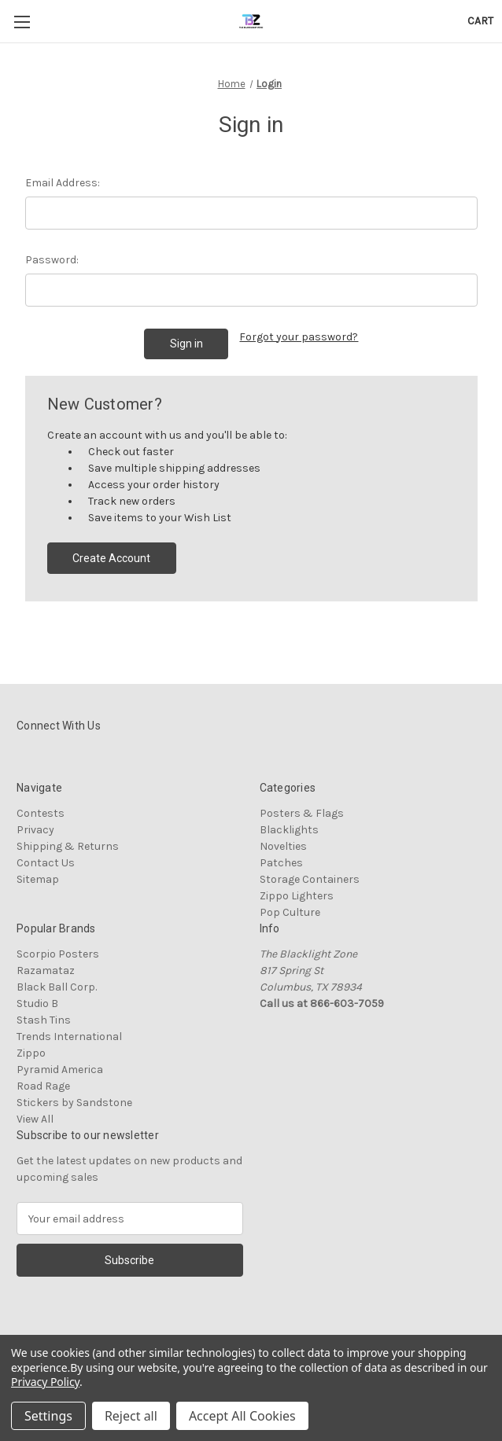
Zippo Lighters (297, 895)
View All (35, 1119)
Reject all (131, 1415)
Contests (41, 813)
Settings (48, 1415)
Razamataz (46, 970)
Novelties (283, 846)
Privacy (35, 829)
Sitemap (38, 879)
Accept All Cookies (242, 1415)
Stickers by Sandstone (74, 1102)
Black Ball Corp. (57, 987)
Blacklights (289, 829)
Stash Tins (44, 1020)
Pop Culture (290, 912)
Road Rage (43, 1086)
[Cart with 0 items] (480, 21)
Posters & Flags (302, 813)
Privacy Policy (45, 1381)
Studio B (37, 1003)
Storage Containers (310, 879)
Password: (52, 260)
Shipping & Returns (68, 846)
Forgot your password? (298, 337)
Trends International (69, 1036)
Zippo (31, 1053)
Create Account (111, 558)
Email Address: (62, 182)
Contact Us (46, 862)
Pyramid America (60, 1069)
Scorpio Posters (58, 954)
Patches (281, 862)
